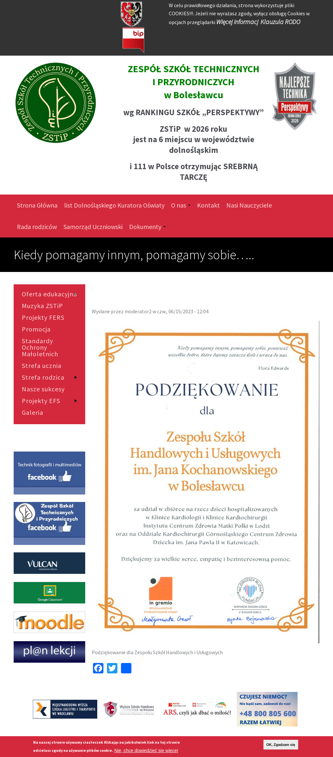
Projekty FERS (43, 317)
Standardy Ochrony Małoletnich (40, 347)
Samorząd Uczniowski (93, 227)
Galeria (32, 412)
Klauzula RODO (280, 22)
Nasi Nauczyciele (249, 205)
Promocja (36, 329)
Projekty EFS (41, 401)
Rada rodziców (37, 227)
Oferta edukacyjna (49, 294)
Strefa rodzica (43, 377)
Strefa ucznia (41, 365)
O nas (181, 205)
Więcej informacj (237, 22)
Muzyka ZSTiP (42, 306)
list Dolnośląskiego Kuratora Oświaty (114, 205)
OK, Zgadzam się (280, 745)
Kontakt (208, 205)
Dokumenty (147, 227)
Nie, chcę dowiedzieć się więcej (146, 750)
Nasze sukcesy (43, 389)
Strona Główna (37, 205)
